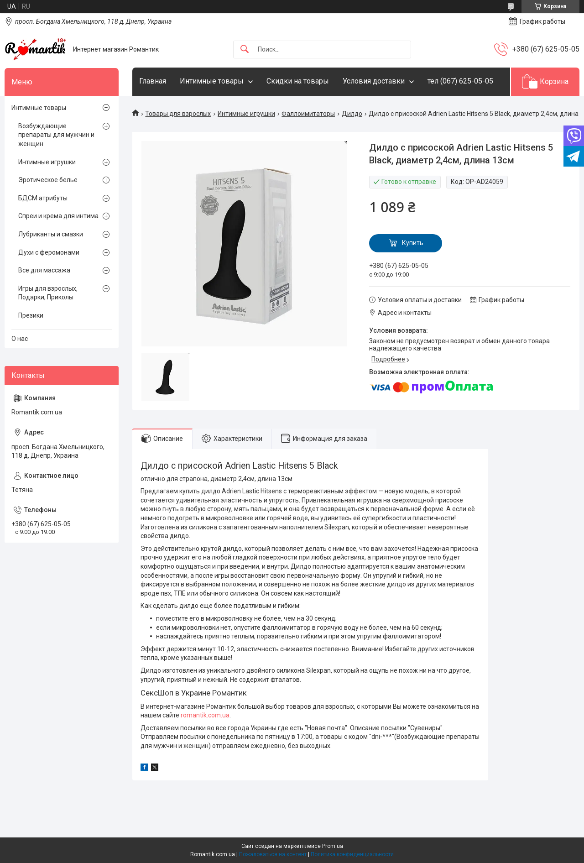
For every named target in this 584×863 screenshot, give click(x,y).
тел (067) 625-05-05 (460, 81)
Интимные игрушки (246, 113)
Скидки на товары (297, 81)
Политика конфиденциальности (352, 854)
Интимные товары (212, 81)
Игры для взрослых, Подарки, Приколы (48, 293)
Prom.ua (332, 846)
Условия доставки (374, 81)
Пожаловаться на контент (273, 854)
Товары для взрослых (178, 113)
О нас (19, 338)
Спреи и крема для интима (58, 216)
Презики (30, 315)
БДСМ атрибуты (43, 198)
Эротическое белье (48, 179)
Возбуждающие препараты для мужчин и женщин (56, 134)
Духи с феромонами (48, 252)
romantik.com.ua (205, 715)
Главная (152, 81)
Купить (412, 242)
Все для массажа (44, 270)
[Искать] (244, 49)
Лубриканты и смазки (50, 234)
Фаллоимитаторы (308, 113)
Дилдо (352, 113)
